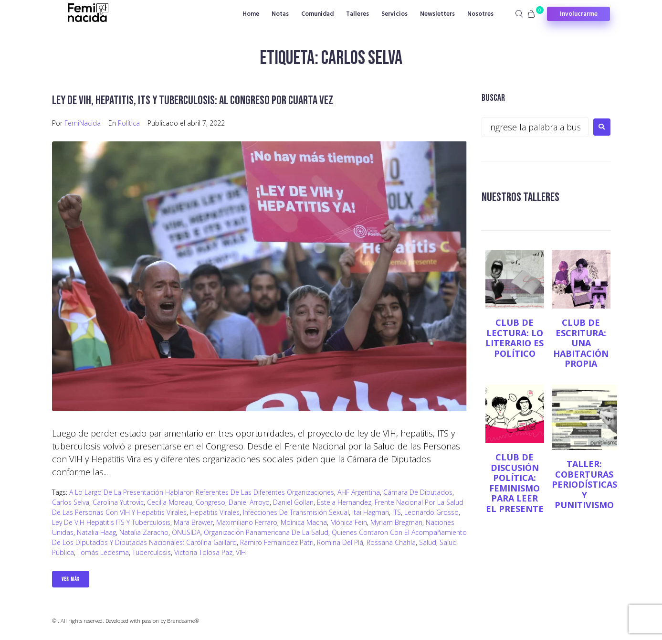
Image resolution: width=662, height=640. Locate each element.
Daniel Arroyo (249, 502)
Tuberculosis (151, 552)
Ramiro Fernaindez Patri (277, 542)
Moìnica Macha (304, 522)
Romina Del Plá (340, 542)
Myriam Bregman (396, 522)
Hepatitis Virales (215, 512)
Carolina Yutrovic (118, 502)
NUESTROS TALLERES (524, 197)
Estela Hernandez (344, 502)
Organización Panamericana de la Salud (266, 532)
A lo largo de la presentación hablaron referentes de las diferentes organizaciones (201, 492)
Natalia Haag (96, 532)
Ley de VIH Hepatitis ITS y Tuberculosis (111, 522)
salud (427, 542)
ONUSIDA (186, 532)
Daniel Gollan (293, 502)
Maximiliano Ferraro (246, 522)
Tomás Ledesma (103, 552)
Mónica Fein (348, 522)
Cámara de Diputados (417, 492)
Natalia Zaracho (143, 532)
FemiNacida (82, 123)
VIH (241, 552)
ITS (396, 512)
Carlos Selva (70, 502)
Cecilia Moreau (169, 502)
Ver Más (71, 579)
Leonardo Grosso (431, 512)
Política (129, 123)
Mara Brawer (193, 522)
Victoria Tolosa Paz (203, 552)
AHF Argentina (358, 492)
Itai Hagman (370, 512)
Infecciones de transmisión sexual (296, 512)
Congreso (210, 502)
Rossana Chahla (391, 542)
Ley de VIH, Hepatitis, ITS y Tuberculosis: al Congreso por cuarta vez (202, 100)
